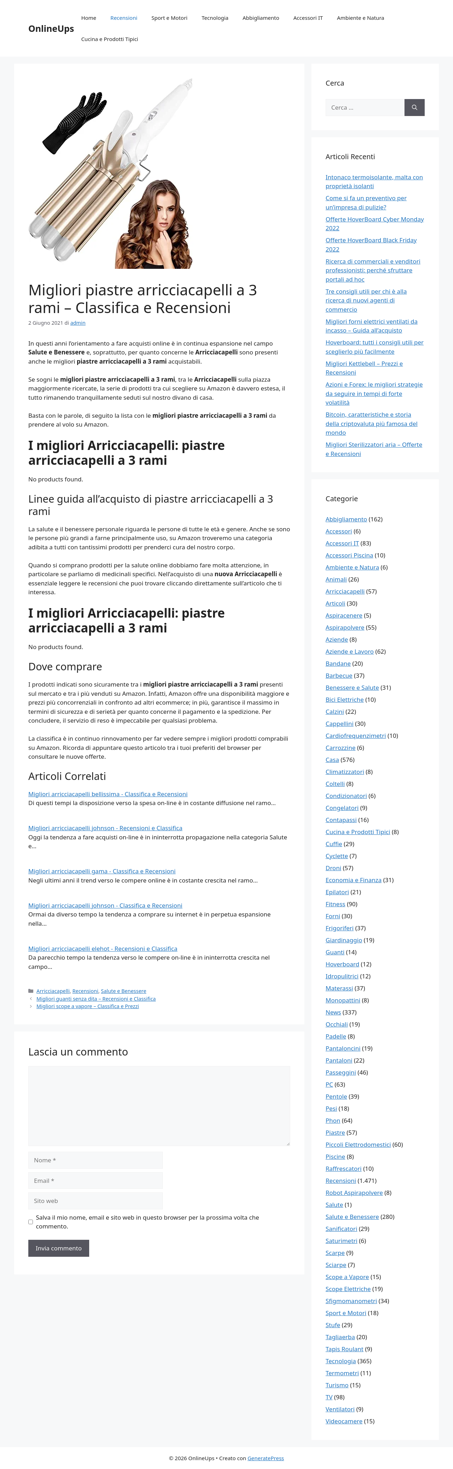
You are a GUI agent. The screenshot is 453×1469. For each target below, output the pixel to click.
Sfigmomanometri (351, 1301)
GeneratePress (265, 1458)
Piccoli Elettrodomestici (358, 1144)
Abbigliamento (261, 17)
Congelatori (342, 808)
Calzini (335, 711)
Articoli (335, 603)
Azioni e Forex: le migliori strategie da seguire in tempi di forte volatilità (374, 393)
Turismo (337, 1385)
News (333, 1012)
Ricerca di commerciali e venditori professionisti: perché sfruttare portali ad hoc (373, 270)
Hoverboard (342, 964)
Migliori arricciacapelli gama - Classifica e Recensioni (102, 871)
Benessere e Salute (352, 687)
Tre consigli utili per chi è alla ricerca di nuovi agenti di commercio (366, 300)
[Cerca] (415, 107)
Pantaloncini (343, 1048)
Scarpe (335, 1253)
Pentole (336, 1096)
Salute (334, 1205)
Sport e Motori (169, 17)
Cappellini (340, 723)
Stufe (333, 1325)
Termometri (342, 1373)
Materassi (339, 988)
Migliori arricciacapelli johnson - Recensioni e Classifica (105, 828)
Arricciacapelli (53, 991)
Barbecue (339, 675)
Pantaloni (339, 1060)
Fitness (335, 904)
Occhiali (337, 1024)
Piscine (335, 1156)
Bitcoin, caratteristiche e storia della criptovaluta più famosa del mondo (372, 423)
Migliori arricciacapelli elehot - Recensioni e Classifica (102, 948)
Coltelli (335, 784)
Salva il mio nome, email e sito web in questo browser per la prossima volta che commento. (147, 1222)
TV (329, 1397)
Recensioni (123, 17)
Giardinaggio (344, 940)
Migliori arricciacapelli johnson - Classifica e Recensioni (105, 905)
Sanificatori (341, 1229)
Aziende (337, 639)
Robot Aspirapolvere (354, 1192)
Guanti (335, 952)
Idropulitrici (342, 976)
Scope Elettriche (348, 1289)
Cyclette (337, 856)
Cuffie (334, 844)
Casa (332, 760)
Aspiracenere (344, 615)
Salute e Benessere (123, 991)
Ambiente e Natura (360, 17)
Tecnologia (215, 17)
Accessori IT (308, 17)
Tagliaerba (340, 1337)
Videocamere (344, 1421)
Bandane (338, 663)
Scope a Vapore (347, 1277)
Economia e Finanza (354, 880)
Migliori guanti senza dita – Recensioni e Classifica (96, 998)
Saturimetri (341, 1241)
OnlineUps (51, 28)
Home (88, 17)
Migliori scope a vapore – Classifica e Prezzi (87, 1006)
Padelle (336, 1036)
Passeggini (341, 1072)
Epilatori (337, 892)
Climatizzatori (345, 772)
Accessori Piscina (349, 555)
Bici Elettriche (345, 699)
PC (329, 1084)
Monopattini (343, 1000)
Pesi (331, 1108)
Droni (333, 868)
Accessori (339, 531)
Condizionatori (346, 796)
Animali (336, 579)
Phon (333, 1120)
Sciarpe (336, 1265)
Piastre (335, 1132)
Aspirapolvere (345, 627)
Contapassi (341, 820)
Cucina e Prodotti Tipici (109, 38)
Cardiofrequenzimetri (356, 735)
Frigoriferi (340, 928)
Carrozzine (341, 748)
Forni (333, 916)
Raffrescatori (344, 1168)
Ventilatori (340, 1409)
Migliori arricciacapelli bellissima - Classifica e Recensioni (108, 794)
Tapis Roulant (344, 1349)
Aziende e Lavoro (350, 651)
